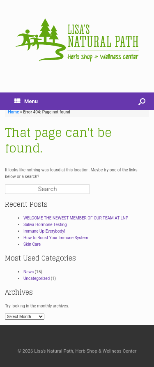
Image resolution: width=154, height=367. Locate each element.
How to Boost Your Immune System (55, 237)
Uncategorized (36, 278)
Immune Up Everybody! (44, 231)
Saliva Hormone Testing (45, 224)
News (28, 272)
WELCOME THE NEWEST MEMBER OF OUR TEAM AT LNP (75, 218)
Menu (26, 101)
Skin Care (32, 244)
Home (13, 112)
